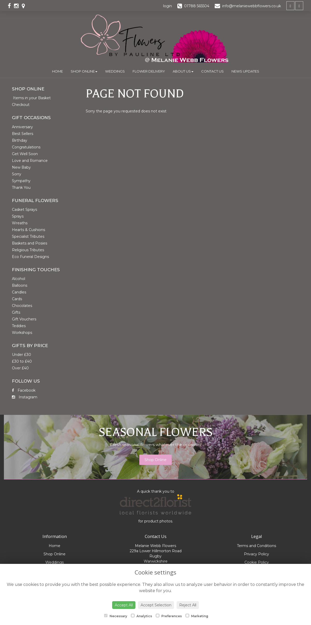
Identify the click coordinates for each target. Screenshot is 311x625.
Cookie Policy (256, 562)
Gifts (16, 312)
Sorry (16, 174)
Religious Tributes (28, 250)
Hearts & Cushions (28, 229)
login (167, 6)
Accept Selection (156, 605)
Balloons (19, 285)
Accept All (124, 605)
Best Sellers (22, 133)
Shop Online (84, 71)
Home (57, 71)
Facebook (23, 390)
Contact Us (212, 71)
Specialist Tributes (28, 236)
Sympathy (21, 180)
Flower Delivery (149, 71)
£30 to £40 (22, 361)
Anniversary (22, 127)
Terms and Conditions (256, 545)
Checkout (21, 104)
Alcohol (18, 278)
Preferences (169, 616)
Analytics (141, 616)
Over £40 (20, 368)
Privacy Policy (256, 554)
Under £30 (21, 354)
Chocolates (22, 305)
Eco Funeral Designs (30, 256)
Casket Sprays (24, 209)
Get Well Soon (25, 154)
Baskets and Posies (29, 243)
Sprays (18, 216)
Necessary (115, 616)
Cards (17, 299)
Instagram (24, 397)
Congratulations (26, 147)
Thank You (21, 187)
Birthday (19, 140)
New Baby (21, 167)
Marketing (197, 616)
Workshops (22, 332)
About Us (183, 71)
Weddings (115, 71)
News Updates (245, 71)
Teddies (19, 326)
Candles (19, 292)
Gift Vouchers (24, 319)
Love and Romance (30, 160)
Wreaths (19, 223)
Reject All (187, 605)
